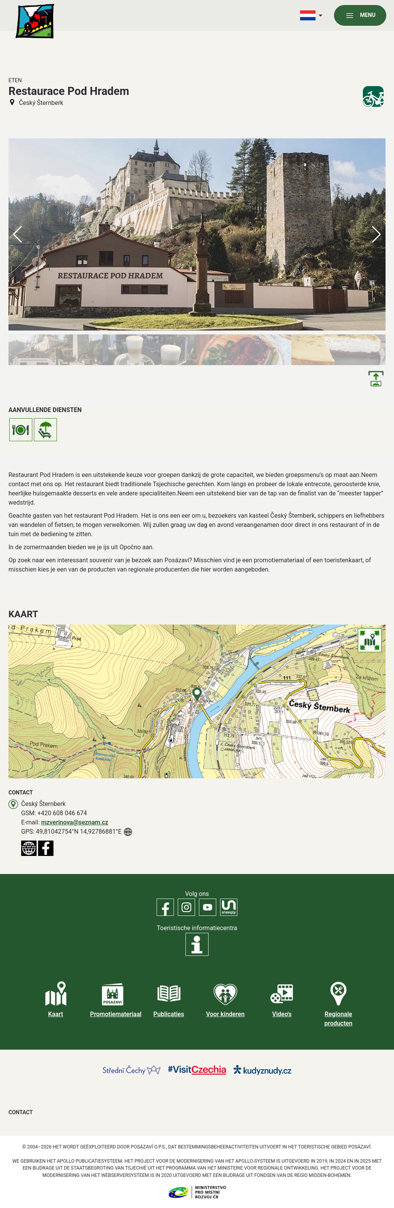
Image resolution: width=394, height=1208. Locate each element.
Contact (20, 1112)
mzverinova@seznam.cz (74, 822)
